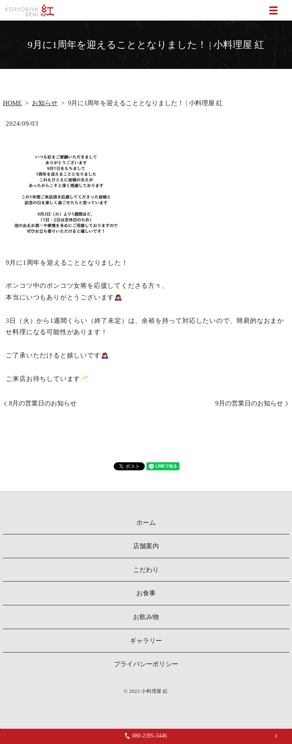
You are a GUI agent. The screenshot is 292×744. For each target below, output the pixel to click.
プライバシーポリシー (146, 664)
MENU (273, 10)
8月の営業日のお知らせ (43, 403)
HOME (12, 103)
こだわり (146, 569)
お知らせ (45, 103)
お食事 (146, 593)
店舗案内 (146, 545)
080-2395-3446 (146, 736)
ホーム (146, 522)
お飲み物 (146, 616)
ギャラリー (146, 640)
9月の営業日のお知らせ (249, 403)
